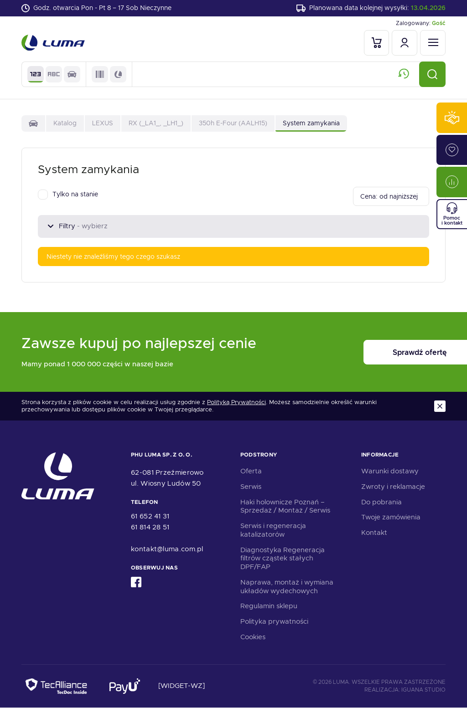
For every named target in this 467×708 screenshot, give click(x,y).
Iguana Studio (423, 689)
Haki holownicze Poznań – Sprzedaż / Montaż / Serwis (285, 506)
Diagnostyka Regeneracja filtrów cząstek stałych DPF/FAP (282, 558)
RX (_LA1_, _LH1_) (156, 123)
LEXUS (102, 123)
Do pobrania (381, 502)
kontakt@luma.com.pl (167, 549)
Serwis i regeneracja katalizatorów (273, 530)
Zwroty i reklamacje (393, 486)
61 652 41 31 (150, 517)
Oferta (251, 471)
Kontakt (374, 532)
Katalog (65, 123)
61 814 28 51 (150, 527)
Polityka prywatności (274, 621)
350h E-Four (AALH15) (233, 123)
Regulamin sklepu (268, 606)
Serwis (250, 486)
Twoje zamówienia (390, 517)
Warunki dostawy (390, 471)
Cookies (252, 637)
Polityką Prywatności (236, 402)
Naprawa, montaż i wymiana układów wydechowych (286, 586)
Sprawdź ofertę (389, 352)
